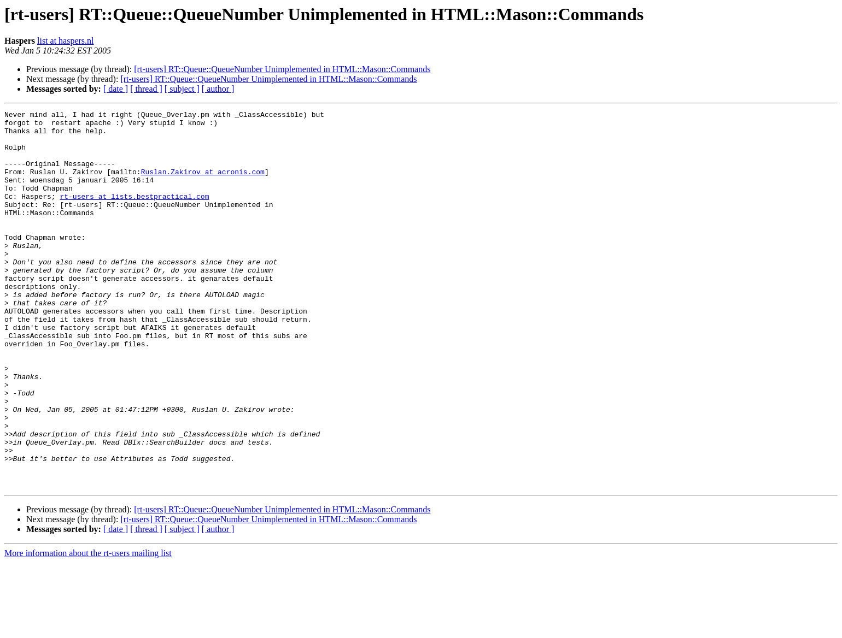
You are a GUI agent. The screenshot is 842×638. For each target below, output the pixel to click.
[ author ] (218, 88)
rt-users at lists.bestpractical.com (134, 214)
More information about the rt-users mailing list (88, 628)
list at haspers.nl (65, 40)
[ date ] (115, 88)
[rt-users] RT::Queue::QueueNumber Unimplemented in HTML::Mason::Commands (282, 69)
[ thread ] (146, 88)
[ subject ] (182, 88)
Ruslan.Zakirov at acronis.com (203, 185)
